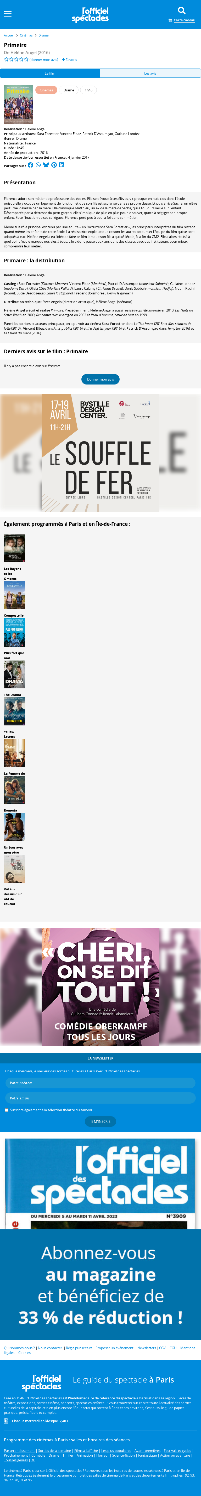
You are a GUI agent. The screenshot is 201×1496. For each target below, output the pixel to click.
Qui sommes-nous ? (19, 1348)
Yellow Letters (9, 734)
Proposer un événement (114, 1348)
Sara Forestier (48, 133)
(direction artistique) (68, 301)
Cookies (24, 1352)
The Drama (12, 695)
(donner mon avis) (44, 59)
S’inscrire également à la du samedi (51, 1110)
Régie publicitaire (79, 1348)
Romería (10, 810)
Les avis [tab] (150, 73)
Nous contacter (50, 1348)
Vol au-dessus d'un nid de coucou (13, 896)
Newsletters (146, 1348)
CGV (162, 1348)
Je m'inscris (100, 1121)
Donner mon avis (100, 379)
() (43, 283)
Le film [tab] (50, 73)
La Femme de (14, 773)
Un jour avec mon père (13, 850)
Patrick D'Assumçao (97, 133)
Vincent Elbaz (70, 133)
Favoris (69, 59)
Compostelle (14, 615)
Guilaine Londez (127, 133)
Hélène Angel (35, 129)
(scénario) (114, 301)
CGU (173, 1348)
